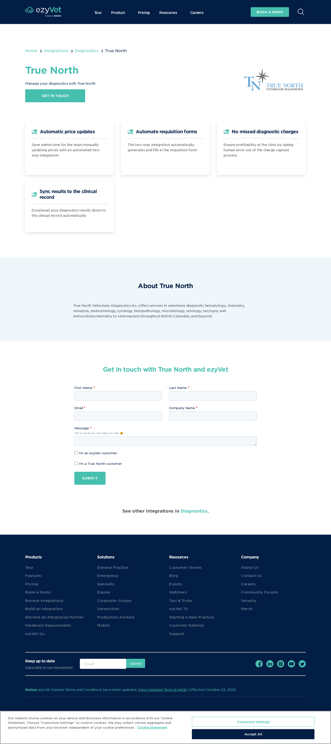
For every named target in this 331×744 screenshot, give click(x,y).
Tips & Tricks (180, 600)
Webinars (178, 592)
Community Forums (259, 592)
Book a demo (270, 12)
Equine (103, 592)
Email (78, 408)
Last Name (178, 388)
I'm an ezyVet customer (95, 453)
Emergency (107, 576)
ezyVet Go (35, 633)
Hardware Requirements (48, 625)
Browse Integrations (44, 600)
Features (33, 576)
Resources (169, 12)
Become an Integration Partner (54, 617)
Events (175, 584)
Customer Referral (186, 625)
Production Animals (115, 617)
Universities (108, 609)
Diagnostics (86, 50)
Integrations (56, 50)
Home (31, 50)
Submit (90, 478)
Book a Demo (38, 592)
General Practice (113, 567)
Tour (98, 12)
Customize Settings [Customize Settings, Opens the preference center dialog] (253, 722)
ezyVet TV (178, 609)
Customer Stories (185, 567)
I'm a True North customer (98, 464)
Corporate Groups (114, 600)
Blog (173, 576)
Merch (247, 609)
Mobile (103, 625)
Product (119, 12)
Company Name (182, 408)
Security (248, 600)
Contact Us (251, 576)
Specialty (106, 584)
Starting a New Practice (191, 617)
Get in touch (55, 96)
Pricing (144, 12)
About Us (250, 567)
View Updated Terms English (162, 689)
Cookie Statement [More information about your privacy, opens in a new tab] (152, 727)
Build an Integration (44, 609)
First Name (83, 388)
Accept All (253, 734)
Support (176, 633)
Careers (196, 12)
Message (81, 428)
